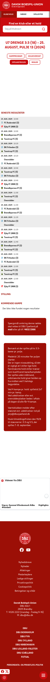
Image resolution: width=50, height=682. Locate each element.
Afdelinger (25, 570)
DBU (25, 628)
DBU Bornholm (25, 632)
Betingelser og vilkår (25, 591)
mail (10, 329)
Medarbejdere (25, 574)
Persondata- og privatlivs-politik (25, 665)
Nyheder (25, 566)
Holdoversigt (34, 56)
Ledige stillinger (25, 579)
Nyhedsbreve (25, 562)
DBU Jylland (25, 641)
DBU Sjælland (25, 653)
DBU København (25, 645)
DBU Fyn (25, 636)
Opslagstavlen (19, 62)
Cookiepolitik (25, 587)
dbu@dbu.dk (26, 615)
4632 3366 (30, 329)
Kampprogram (15, 56)
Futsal (25, 657)
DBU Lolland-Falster (25, 649)
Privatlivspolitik (25, 583)
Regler (35, 62)
